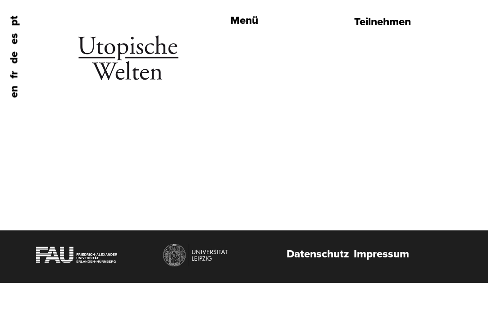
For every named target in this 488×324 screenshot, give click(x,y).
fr (14, 75)
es (14, 39)
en (14, 92)
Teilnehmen (382, 21)
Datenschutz (318, 254)
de (14, 58)
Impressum (381, 254)
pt (14, 21)
